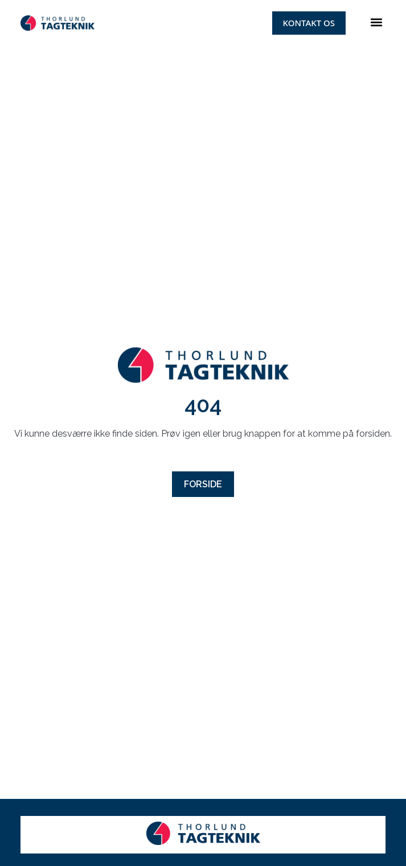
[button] (376, 22)
